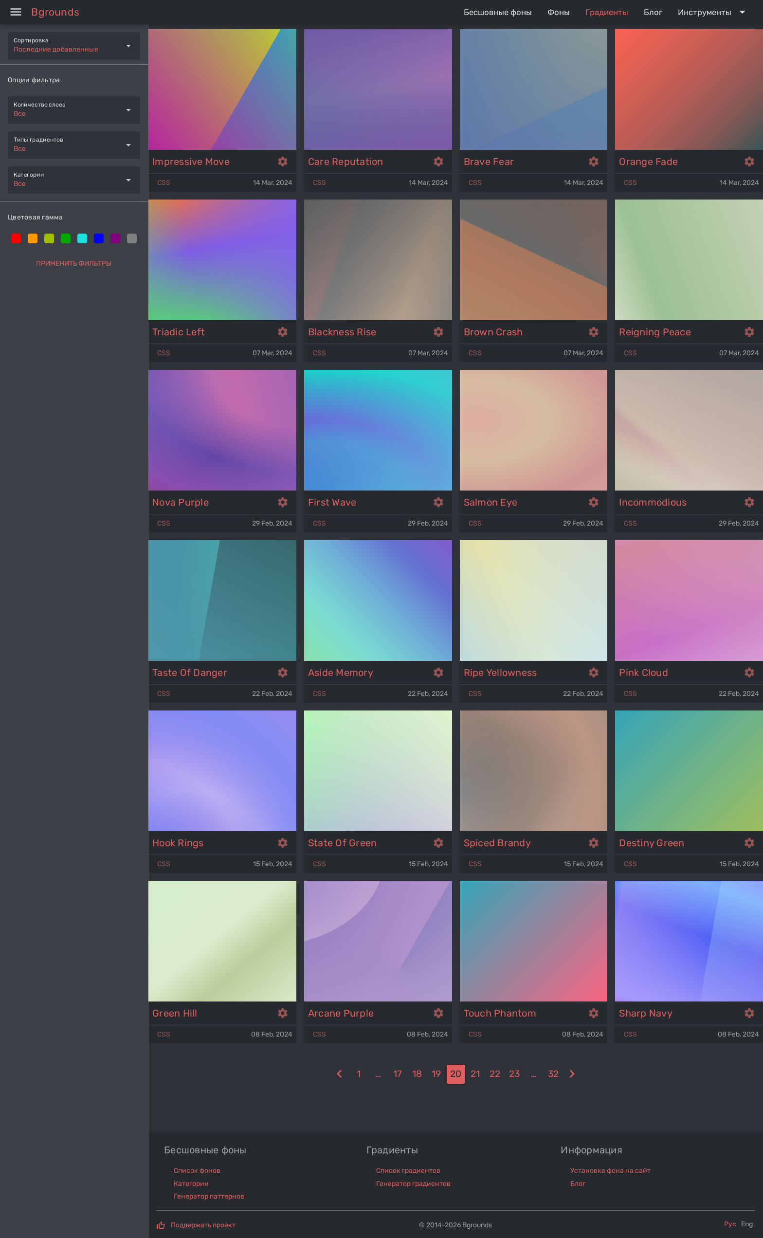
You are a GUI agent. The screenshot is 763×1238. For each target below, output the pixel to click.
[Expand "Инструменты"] (713, 12)
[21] (475, 1074)
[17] (397, 1074)
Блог (577, 1184)
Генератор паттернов (209, 1196)
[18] (417, 1074)
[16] (378, 1074)
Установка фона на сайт (610, 1170)
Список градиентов (408, 1170)
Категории (191, 1184)
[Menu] (15, 12)
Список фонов (197, 1170)
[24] (534, 1074)
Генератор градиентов (413, 1184)
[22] (495, 1074)
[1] (358, 1074)
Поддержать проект (203, 1225)
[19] (339, 1074)
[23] (514, 1074)
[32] (553, 1074)
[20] (456, 1074)
